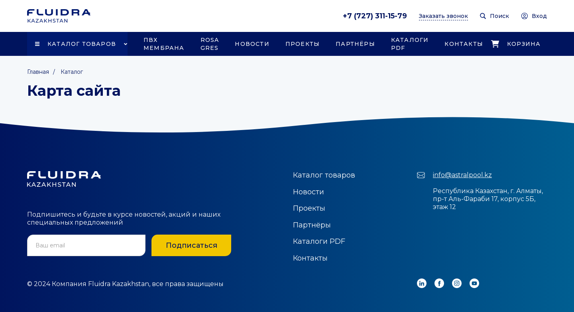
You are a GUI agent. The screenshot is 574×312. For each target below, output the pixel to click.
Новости (252, 43)
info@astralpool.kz (462, 175)
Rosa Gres (210, 43)
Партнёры (355, 43)
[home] (58, 16)
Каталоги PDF (410, 43)
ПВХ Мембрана (164, 43)
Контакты (463, 43)
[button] (77, 44)
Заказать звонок (443, 16)
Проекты (302, 43)
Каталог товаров (81, 43)
